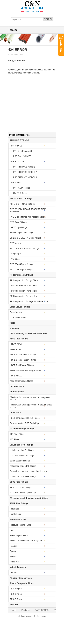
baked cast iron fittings (20, 461)
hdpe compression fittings (21, 381)
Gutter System (17, 392)
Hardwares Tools (18, 519)
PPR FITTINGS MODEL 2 (25, 172)
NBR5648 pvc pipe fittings (21, 232)
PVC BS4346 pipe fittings (21, 264)
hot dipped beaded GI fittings (23, 476)
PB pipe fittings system (21, 578)
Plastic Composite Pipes (21, 583)
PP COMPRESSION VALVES (23, 285)
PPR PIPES (15, 182)
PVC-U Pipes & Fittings (21, 198)
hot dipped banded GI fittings (23, 466)
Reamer (13, 546)
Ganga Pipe (15, 254)
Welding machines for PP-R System (26, 541)
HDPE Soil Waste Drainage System (26, 370)
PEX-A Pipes (16, 589)
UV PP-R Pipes (20, 193)
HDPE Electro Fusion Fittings (23, 355)
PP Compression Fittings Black (24, 280)
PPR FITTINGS (17, 161)
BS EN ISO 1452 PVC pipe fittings (25, 238)
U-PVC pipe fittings (18, 227)
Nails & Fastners (18, 567)
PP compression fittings (21, 275)
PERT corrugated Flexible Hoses (25, 418)
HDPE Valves (16, 376)
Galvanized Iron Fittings (21, 445)
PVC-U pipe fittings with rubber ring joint (28, 217)
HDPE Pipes (15, 349)
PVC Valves (15, 243)
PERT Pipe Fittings (19, 503)
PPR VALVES (16, 146)
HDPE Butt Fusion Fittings (22, 365)
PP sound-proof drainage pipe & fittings (29, 498)
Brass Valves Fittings (20, 307)
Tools (12, 323)
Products (26, 610)
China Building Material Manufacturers (28, 333)
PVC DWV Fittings (18, 222)
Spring (13, 551)
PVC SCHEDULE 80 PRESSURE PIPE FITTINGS (28, 210)
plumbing (14, 328)
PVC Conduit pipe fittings (21, 269)
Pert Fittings (15, 514)
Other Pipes (15, 412)
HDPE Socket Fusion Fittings (23, 360)
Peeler (13, 556)
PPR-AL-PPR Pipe (21, 188)
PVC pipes (15, 259)
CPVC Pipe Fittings (19, 482)
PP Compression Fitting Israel (23, 291)
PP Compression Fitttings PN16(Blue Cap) (29, 301)
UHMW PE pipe (17, 344)
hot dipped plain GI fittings (22, 450)
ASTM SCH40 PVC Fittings (22, 204)
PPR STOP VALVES (22, 151)
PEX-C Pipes (16, 599)
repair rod (14, 562)
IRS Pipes (14, 439)
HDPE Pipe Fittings (19, 339)
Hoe (12, 530)
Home (10, 55)
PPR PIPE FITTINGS (19, 140)
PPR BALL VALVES (22, 156)
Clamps (13, 572)
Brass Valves (16, 312)
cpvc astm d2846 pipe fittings (23, 493)
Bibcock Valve (19, 317)
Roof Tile (14, 605)
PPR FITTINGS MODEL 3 (25, 177)
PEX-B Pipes (16, 594)
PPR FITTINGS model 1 (24, 167)
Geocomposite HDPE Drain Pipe (24, 423)
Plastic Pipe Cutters (19, 535)
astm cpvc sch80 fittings (21, 487)
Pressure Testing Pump (20, 525)
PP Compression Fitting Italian (23, 296)
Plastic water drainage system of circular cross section (31, 406)
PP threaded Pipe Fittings (22, 429)
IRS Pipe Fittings (17, 434)
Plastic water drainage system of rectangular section (30, 398)
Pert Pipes (14, 509)
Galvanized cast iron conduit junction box (28, 471)
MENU (13, 30)
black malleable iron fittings (22, 455)
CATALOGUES (17, 386)
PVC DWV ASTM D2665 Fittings (24, 248)
